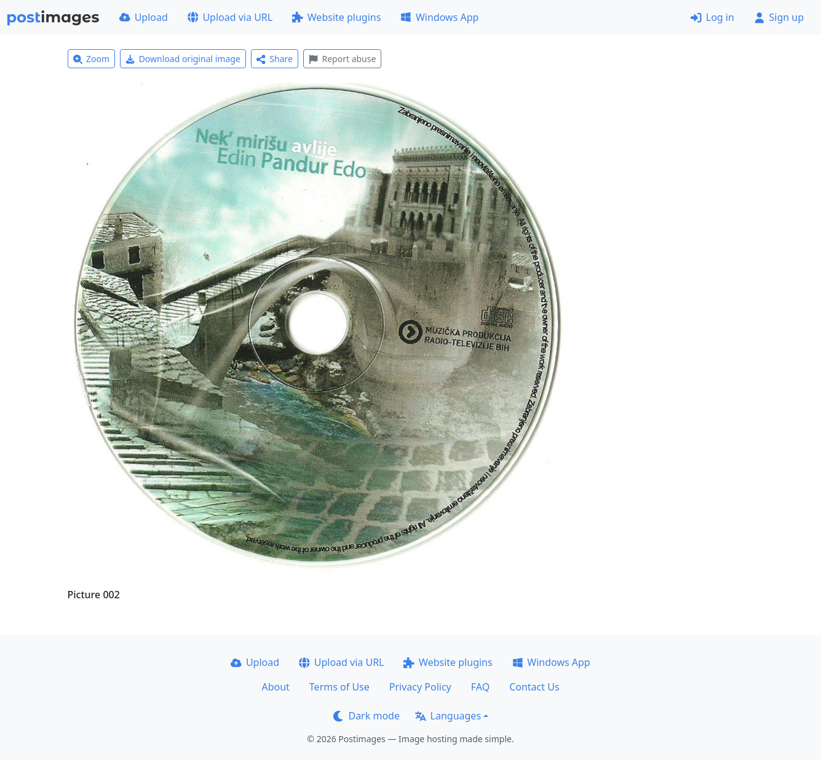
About (275, 687)
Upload (143, 17)
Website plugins (336, 17)
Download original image (182, 59)
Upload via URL (230, 17)
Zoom (91, 59)
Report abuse (342, 59)
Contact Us (534, 687)
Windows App (439, 17)
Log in (712, 17)
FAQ (480, 687)
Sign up (779, 17)
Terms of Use (339, 687)
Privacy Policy (420, 687)
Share (274, 59)
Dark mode (366, 715)
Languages (448, 715)
